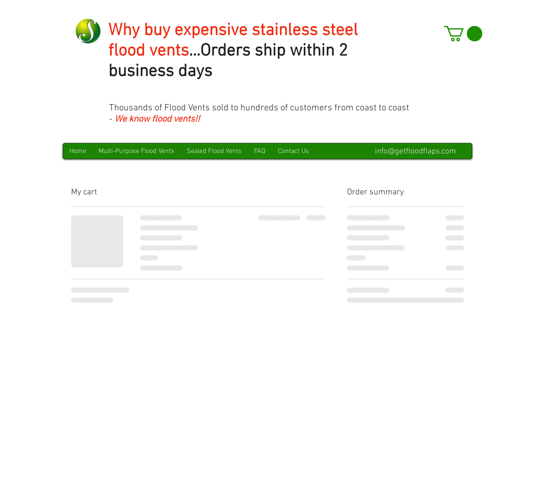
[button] (463, 33)
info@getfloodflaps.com (415, 151)
